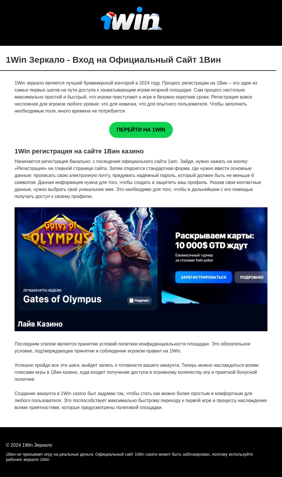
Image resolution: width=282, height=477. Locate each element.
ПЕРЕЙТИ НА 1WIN (141, 130)
